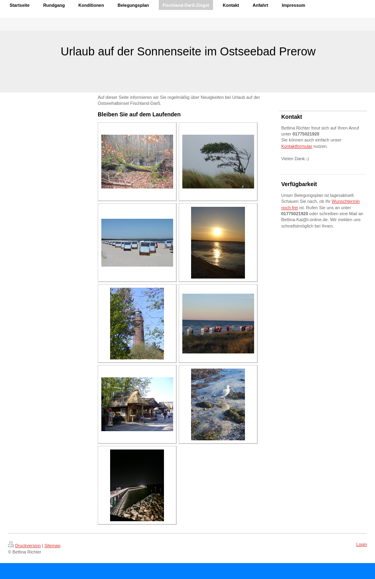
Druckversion (24, 545)
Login (361, 544)
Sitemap (52, 545)
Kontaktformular (296, 146)
